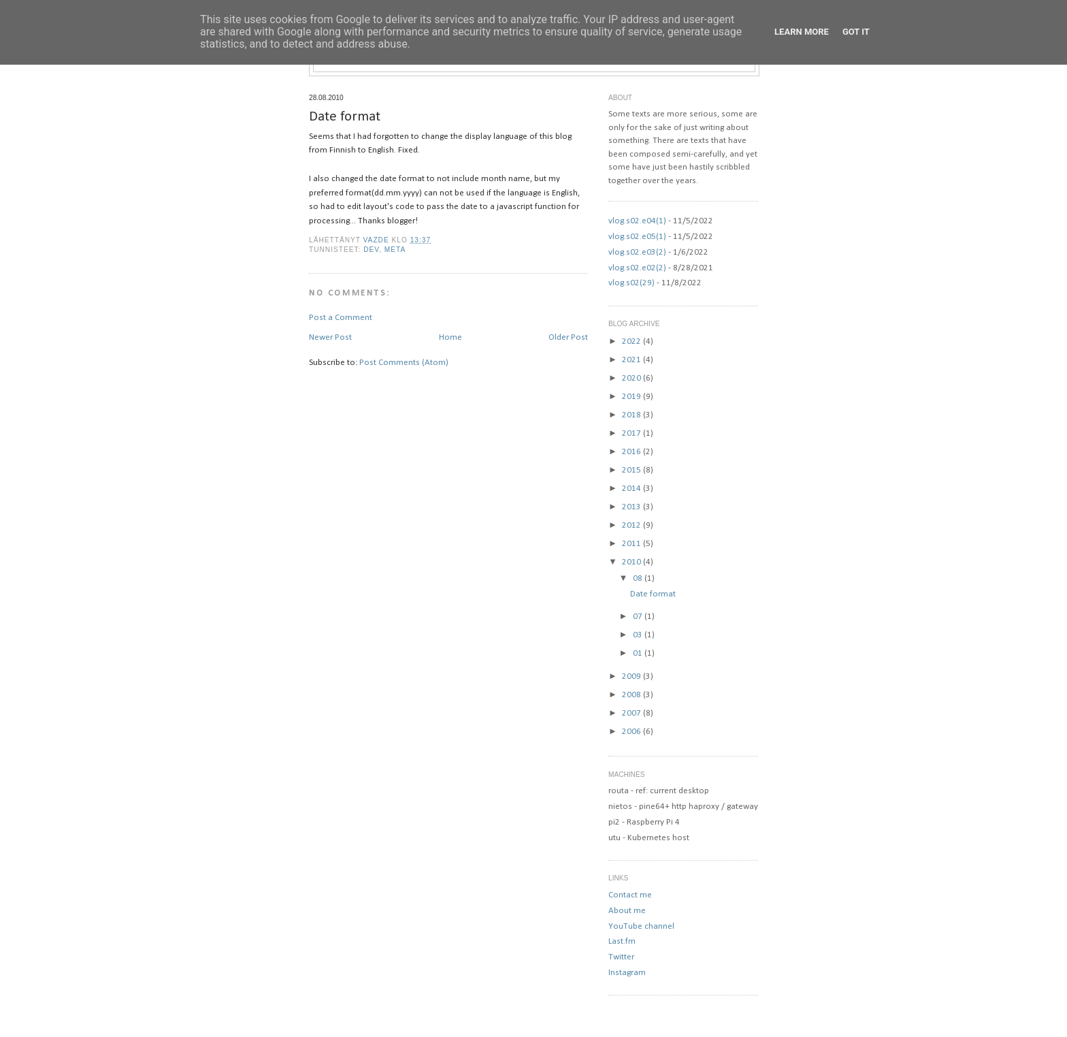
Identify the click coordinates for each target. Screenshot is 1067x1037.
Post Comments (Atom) (403, 362)
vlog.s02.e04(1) (637, 221)
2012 (632, 525)
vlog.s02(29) (631, 282)
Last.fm (622, 941)
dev (371, 249)
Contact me (630, 895)
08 (638, 578)
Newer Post (330, 337)
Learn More (801, 32)
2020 (632, 378)
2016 (632, 451)
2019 (632, 396)
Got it (856, 32)
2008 (632, 694)
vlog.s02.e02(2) (637, 268)
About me (627, 910)
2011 (632, 543)
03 (638, 635)
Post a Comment (340, 317)
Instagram (627, 972)
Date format (653, 594)
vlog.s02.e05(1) (637, 236)
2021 (632, 359)
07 (638, 616)
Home (450, 337)
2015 (632, 470)
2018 (632, 415)
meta (395, 249)
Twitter (621, 957)
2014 (632, 488)
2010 (632, 562)
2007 (632, 713)
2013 (632, 506)
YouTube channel (641, 926)
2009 (632, 676)
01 (638, 653)
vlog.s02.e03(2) (637, 252)
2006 (632, 731)
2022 (632, 341)
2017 (632, 433)
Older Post (568, 337)
